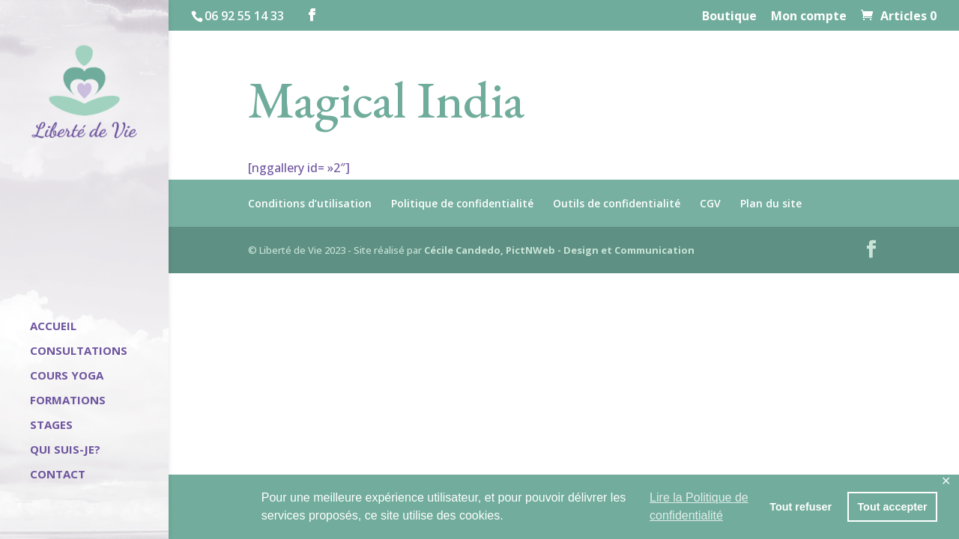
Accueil (53, 326)
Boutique (729, 17)
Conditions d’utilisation (310, 203)
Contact (57, 475)
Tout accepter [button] (892, 507)
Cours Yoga (66, 376)
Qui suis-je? (65, 450)
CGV (710, 203)
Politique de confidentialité (462, 203)
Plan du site (771, 203)
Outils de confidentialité (616, 203)
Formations (68, 401)
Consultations (78, 351)
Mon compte (809, 17)
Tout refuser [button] (800, 507)
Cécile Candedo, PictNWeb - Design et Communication (559, 250)
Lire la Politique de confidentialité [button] (699, 506)
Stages (51, 425)
